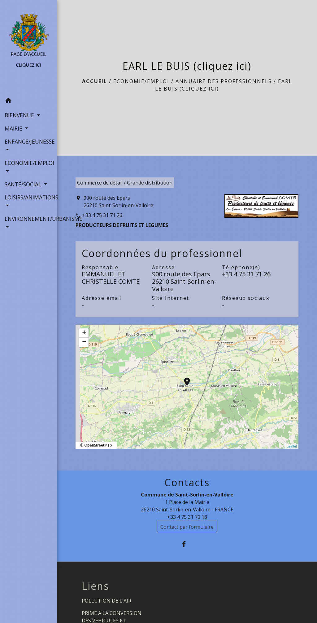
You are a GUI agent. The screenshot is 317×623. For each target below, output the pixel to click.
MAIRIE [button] (14, 128)
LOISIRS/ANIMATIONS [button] (28, 197)
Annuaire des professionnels (224, 81)
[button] (28, 101)
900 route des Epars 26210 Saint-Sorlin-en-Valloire (118, 201)
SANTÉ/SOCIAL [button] (24, 184)
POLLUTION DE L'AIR (106, 600)
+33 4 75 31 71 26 (102, 215)
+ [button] (84, 333)
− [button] (84, 342)
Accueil (94, 81)
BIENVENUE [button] (20, 115)
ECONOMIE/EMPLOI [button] (28, 163)
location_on (184, 378)
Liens (95, 586)
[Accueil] (28, 47)
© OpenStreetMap (96, 445)
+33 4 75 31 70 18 (187, 517)
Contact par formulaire (187, 526)
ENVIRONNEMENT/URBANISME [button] (28, 218)
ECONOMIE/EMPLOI (141, 81)
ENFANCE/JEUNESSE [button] (28, 141)
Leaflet (292, 446)
